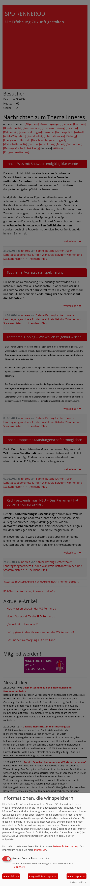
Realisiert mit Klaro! (78, 882)
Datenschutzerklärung (65, 846)
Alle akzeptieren (76, 876)
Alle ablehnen (11, 876)
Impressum (40, 849)
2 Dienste (18, 866)
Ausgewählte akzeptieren (43, 876)
